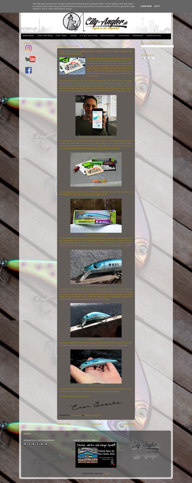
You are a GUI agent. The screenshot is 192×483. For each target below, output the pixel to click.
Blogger (106, 473)
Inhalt (73, 35)
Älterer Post (129, 424)
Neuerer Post (63, 424)
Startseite (28, 35)
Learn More (146, 6)
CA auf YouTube (88, 35)
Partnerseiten (107, 35)
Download (123, 35)
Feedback (137, 35)
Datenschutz (153, 35)
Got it (157, 6)
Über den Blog (45, 35)
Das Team (61, 35)
